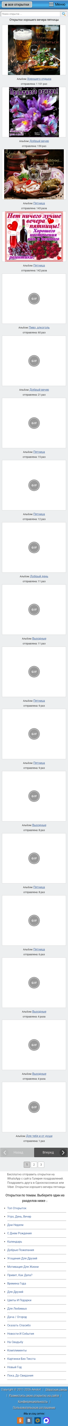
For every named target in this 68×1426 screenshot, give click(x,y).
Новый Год (14, 1367)
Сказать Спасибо (19, 1325)
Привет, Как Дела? (19, 1275)
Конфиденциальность (33, 1401)
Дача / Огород (17, 1317)
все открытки (17, 4)
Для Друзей (15, 1292)
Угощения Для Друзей (22, 1258)
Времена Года (16, 1283)
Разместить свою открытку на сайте (34, 1395)
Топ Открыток (16, 1208)
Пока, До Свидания (20, 1375)
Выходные (39, 638)
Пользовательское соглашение (34, 1407)
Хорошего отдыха (39, 79)
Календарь (14, 1241)
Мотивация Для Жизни (23, 1266)
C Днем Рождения (19, 1233)
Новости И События (20, 1333)
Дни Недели (15, 1225)
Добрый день (39, 576)
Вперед (48, 1152)
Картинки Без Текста (21, 1359)
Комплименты (17, 1350)
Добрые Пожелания (20, 1250)
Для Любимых (17, 1308)
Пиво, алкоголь (39, 327)
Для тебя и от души (39, 1136)
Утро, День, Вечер (19, 1216)
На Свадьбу (15, 1342)
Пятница (39, 203)
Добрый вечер (39, 141)
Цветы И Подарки (19, 1300)
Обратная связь (56, 1389)
